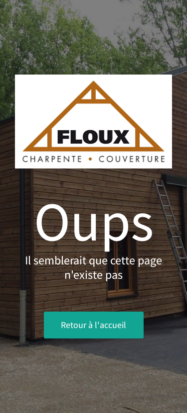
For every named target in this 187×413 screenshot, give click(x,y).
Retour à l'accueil (93, 324)
